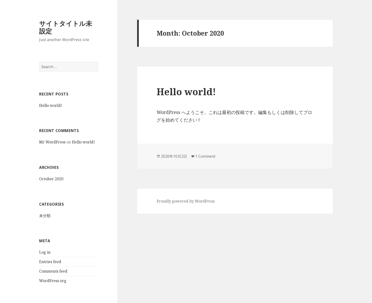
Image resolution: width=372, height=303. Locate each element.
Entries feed (50, 261)
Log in (45, 252)
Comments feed (53, 271)
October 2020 (51, 178)
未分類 (45, 215)
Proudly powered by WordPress (186, 201)
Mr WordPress (52, 142)
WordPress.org (52, 280)
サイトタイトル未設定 (65, 27)
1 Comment (205, 156)
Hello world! (50, 105)
